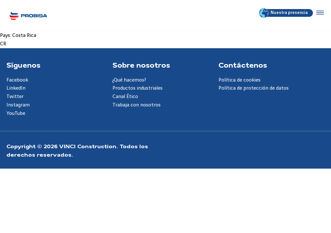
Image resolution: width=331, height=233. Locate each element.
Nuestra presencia (284, 13)
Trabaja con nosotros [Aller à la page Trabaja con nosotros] (136, 105)
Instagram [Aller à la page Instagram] (18, 105)
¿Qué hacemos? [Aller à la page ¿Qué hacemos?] (129, 80)
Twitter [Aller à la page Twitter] (15, 96)
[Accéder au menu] (319, 13)
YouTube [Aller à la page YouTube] (15, 113)
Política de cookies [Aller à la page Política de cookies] (240, 80)
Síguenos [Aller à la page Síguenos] (23, 64)
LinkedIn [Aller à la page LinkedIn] (16, 88)
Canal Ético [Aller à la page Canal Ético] (125, 96)
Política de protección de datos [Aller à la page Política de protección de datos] (254, 88)
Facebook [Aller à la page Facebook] (17, 80)
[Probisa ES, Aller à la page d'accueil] (28, 16)
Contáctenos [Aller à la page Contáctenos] (243, 64)
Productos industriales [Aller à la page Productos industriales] (137, 88)
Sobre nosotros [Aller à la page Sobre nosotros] (141, 64)
